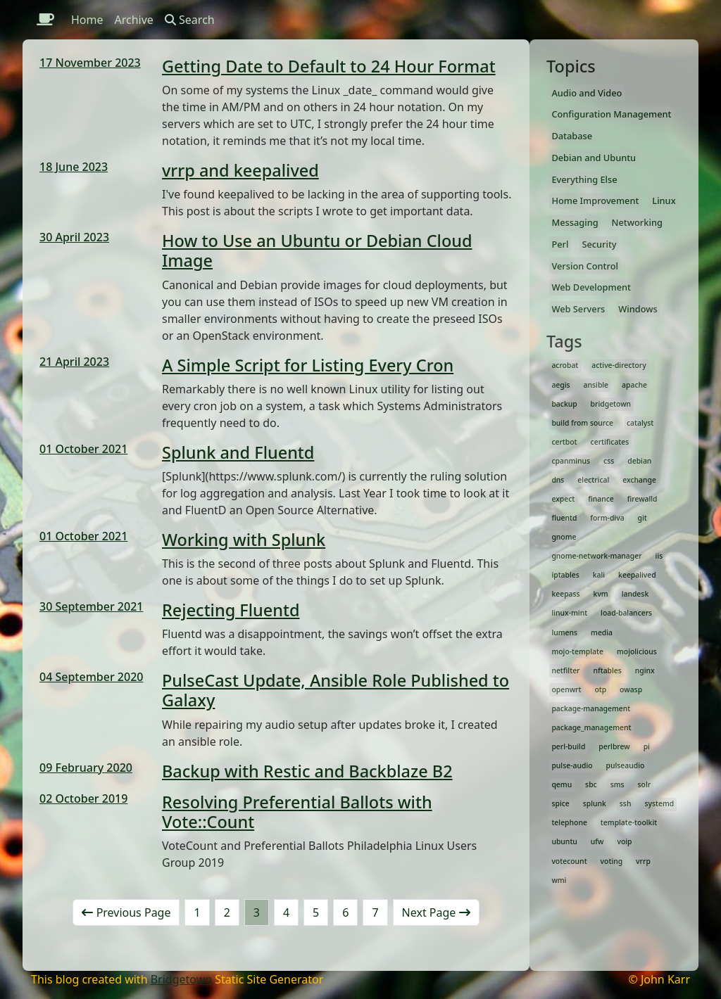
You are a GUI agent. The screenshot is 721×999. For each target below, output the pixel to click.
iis (659, 556)
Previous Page (126, 912)
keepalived (637, 575)
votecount (569, 861)
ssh (626, 803)
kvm (601, 594)
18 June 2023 (73, 166)
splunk (594, 803)
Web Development (591, 287)
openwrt (566, 689)
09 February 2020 (85, 767)
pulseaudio (625, 765)
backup (564, 404)
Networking (637, 222)
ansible (596, 385)
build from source (582, 423)
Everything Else (584, 179)
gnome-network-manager (596, 556)
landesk (635, 594)
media (602, 632)
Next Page (436, 912)
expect (563, 499)
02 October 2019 (83, 798)
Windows (638, 309)
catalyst (640, 423)
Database (571, 135)
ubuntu (564, 841)
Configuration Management (611, 114)
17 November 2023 (90, 62)
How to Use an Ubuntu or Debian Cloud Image (317, 250)
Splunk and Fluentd (238, 452)
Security (599, 244)
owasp (631, 689)
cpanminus (570, 461)
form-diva (607, 518)
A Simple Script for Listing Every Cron (307, 365)
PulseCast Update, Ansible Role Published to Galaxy (335, 690)
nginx (645, 670)
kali (599, 575)
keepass (565, 594)
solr (644, 784)
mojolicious (637, 651)
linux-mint (569, 613)
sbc (591, 784)
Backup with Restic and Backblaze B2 (307, 771)
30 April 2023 (74, 237)
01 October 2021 (83, 449)
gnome (563, 537)
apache (634, 385)
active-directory (618, 365)
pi (647, 746)
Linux (663, 200)
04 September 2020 (91, 677)
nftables (607, 670)
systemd (659, 803)
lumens (564, 632)
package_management (591, 727)
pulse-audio (571, 765)
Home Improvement (595, 200)
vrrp (643, 861)
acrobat (564, 365)
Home (87, 19)
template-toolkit (629, 822)
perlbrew (613, 746)
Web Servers (578, 309)
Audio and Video (586, 93)
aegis (560, 385)
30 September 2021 (91, 606)
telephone (569, 822)
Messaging (574, 222)
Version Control (584, 266)
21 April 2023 (74, 361)
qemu (561, 784)
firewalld (642, 499)
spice (560, 803)
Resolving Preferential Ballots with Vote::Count (297, 812)
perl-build (568, 746)
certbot (564, 442)
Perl (559, 244)
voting (612, 861)
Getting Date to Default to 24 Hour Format (329, 66)
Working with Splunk (243, 539)
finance (601, 499)
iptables (565, 575)
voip (624, 841)
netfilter (565, 670)
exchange (639, 480)
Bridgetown (181, 979)
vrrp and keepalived (240, 170)
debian (639, 461)
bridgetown (611, 404)
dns (557, 480)
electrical (593, 480)
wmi (558, 880)
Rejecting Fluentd (231, 610)
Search (190, 19)
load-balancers (626, 613)
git (642, 518)
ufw (597, 841)
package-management (590, 708)
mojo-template (577, 651)
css (608, 461)
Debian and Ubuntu (593, 157)
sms (617, 784)
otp (600, 689)
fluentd (564, 518)
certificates (610, 442)
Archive (134, 19)
